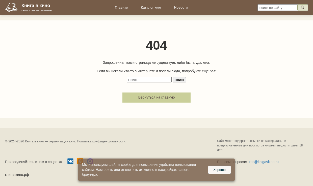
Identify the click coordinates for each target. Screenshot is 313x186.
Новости (181, 7)
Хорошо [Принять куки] (219, 170)
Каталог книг (151, 7)
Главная (121, 7)
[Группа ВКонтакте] (70, 162)
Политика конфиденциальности (101, 141)
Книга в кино (35, 5)
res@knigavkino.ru (264, 162)
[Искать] (302, 7)
